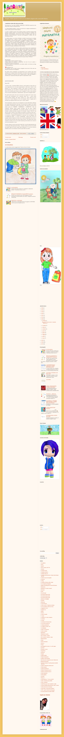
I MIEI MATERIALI (44, 68)
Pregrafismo (43, 650)
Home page (21, 137)
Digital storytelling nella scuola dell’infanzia (49, 585)
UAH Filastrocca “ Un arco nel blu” (47, 679)
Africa (42, 564)
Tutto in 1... (43, 677)
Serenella (42, 676)
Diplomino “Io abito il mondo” (46, 588)
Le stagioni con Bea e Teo (45, 626)
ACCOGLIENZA (9, 144)
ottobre (43, 327)
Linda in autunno (44, 631)
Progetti (42, 653)
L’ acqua (42, 615)
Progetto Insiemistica (45, 656)
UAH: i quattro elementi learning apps (48, 689)
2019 (42, 340)
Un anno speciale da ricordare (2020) (47, 691)
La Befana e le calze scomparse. (46, 617)
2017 (42, 343)
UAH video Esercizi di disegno (46, 686)
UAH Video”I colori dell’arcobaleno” (47, 688)
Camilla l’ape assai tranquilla (46, 577)
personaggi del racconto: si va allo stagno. (48, 646)
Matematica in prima (44, 634)
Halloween (43, 602)
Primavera (43, 652)
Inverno (42, 612)
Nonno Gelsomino (44, 641)
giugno (43, 332)
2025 (42, 309)
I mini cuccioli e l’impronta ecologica (47, 605)
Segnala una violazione (45, 694)
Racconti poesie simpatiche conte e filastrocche (49, 659)
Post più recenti (8, 137)
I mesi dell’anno (44, 603)
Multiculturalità (44, 638)
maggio (43, 334)
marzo (43, 338)
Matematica (43, 632)
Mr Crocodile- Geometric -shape (47, 637)
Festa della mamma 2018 (45, 594)
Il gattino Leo (43, 609)
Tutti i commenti (44, 137)
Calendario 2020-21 (44, 572)
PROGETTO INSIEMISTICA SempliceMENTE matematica (51, 357)
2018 (42, 342)
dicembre (44, 320)
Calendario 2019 (44, 570)
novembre (44, 325)
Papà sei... (43, 643)
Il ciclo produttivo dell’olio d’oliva (47, 606)
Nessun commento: (23, 133)
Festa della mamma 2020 (45, 597)
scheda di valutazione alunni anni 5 (47, 665)
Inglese (42, 611)
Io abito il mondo (44, 614)
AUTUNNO (48, 379)
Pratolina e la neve (44, 649)
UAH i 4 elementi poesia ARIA (46, 680)
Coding (42, 580)
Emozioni (42, 589)
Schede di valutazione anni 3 (46, 670)
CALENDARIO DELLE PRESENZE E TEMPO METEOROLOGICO (50, 366)
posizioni (42, 647)
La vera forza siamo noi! (45, 623)
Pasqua (42, 644)
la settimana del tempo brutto (46, 621)
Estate (42, 591)
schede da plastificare (45, 668)
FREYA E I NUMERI (45, 599)
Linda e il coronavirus (45, 629)
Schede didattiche (44, 673)
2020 (42, 318)
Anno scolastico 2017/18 (45, 567)
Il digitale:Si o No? (44, 608)
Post (42, 134)
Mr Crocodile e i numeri (45, 635)
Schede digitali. (44, 674)
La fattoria (43, 618)
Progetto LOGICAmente (45, 658)
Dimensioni (43, 586)
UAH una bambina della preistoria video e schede (50, 685)
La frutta (42, 620)
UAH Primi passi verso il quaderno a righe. (48, 683)
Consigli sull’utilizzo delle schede (47, 582)
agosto (43, 330)
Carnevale (43, 579)
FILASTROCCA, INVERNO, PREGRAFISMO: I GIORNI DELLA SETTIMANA (51, 401)
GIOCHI (42, 600)
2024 (42, 311)
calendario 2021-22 (44, 573)
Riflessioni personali (44, 661)
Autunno (42, 569)
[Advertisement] (49, 296)
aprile (43, 336)
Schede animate (44, 667)
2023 (42, 313)
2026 (42, 308)
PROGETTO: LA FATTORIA (16, 200)
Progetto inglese (44, 655)
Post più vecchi (33, 137)
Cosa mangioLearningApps (46, 583)
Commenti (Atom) (12, 139)
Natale (42, 640)
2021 (42, 317)
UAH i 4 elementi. (44, 682)
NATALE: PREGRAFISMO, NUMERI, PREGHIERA (51, 387)
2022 (42, 315)
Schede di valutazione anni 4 (46, 671)
